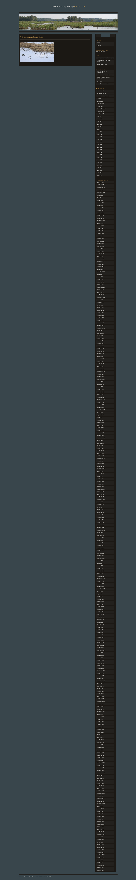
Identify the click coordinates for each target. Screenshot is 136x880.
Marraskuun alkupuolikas (103, 83)
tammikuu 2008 (100, 706)
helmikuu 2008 (100, 704)
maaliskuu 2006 (101, 762)
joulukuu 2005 (100, 770)
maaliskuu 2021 (101, 317)
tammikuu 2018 (100, 404)
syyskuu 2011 (100, 594)
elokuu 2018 (100, 387)
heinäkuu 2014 (100, 509)
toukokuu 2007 (100, 727)
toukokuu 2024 (100, 236)
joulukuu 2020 (100, 325)
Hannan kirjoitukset (101, 91)
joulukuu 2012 (100, 555)
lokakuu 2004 (100, 806)
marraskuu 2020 (101, 328)
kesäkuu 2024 (100, 233)
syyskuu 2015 (100, 473)
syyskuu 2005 (100, 778)
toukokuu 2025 (100, 208)
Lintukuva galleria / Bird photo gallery (104, 61)
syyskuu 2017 (100, 415)
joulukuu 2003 (100, 831)
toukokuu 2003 (100, 849)
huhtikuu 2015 (100, 486)
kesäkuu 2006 (100, 755)
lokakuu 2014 (100, 502)
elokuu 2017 (100, 417)
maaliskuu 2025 (101, 213)
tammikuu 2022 (100, 292)
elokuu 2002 (100, 860)
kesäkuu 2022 (100, 282)
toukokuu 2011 (100, 604)
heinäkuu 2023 (100, 251)
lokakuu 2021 (100, 300)
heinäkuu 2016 (100, 448)
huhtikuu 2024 (100, 238)
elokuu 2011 (100, 596)
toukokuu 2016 (100, 453)
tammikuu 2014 (100, 525)
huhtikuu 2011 (100, 606)
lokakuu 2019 (100, 356)
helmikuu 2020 (100, 348)
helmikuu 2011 (100, 612)
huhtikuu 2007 (100, 729)
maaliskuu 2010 (101, 640)
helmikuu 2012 (100, 581)
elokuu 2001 (100, 862)
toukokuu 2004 (100, 819)
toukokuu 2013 (100, 543)
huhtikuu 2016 (100, 456)
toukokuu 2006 (100, 757)
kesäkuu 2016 (100, 450)
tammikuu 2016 (100, 463)
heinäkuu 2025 (100, 202)
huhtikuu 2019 (100, 369)
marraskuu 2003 (101, 834)
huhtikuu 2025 (100, 210)
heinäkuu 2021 (100, 307)
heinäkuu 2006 (100, 752)
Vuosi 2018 (99, 154)
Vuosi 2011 (99, 137)
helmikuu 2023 (100, 264)
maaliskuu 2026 (101, 187)
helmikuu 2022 (100, 289)
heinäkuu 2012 (100, 568)
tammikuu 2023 (100, 266)
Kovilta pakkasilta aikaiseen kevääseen (103, 78)
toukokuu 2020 (100, 340)
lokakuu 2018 (100, 381)
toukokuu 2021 (100, 312)
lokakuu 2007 (100, 714)
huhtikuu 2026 (100, 185)
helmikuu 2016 (100, 461)
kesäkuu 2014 (100, 512)
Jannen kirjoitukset (101, 93)
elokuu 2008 (100, 688)
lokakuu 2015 (100, 471)
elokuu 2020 (100, 335)
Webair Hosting (38, 876)
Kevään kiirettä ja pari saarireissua (102, 72)
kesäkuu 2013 (100, 540)
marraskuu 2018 (101, 379)
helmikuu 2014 (100, 522)
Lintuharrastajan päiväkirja (68, 6)
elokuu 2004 (100, 811)
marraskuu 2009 (101, 650)
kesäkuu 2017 (100, 422)
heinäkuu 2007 (100, 722)
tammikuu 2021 (100, 323)
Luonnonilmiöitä (101, 103)
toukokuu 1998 (100, 870)
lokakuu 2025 (100, 195)
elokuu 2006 (100, 750)
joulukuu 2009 (100, 647)
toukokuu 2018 (100, 394)
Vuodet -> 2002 (100, 114)
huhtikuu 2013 (100, 545)
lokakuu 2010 (100, 622)
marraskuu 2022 (101, 271)
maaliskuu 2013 (101, 548)
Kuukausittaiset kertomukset (103, 96)
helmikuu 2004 (100, 826)
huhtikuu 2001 (100, 865)
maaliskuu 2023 (101, 261)
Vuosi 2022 (99, 165)
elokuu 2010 (100, 627)
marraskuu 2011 (101, 589)
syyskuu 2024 (100, 225)
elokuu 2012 (100, 566)
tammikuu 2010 (100, 645)
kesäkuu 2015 (100, 481)
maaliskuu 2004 (101, 824)
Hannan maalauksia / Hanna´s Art (105, 58)
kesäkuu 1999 (100, 867)
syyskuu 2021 (100, 302)
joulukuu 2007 (100, 709)
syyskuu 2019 (100, 358)
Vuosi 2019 (99, 157)
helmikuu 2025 (100, 215)
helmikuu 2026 (100, 190)
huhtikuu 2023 (100, 259)
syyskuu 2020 (100, 333)
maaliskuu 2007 (101, 732)
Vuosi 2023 (99, 167)
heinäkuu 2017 (100, 420)
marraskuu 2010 (101, 619)
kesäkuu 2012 (100, 571)
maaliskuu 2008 (101, 701)
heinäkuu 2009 (100, 660)
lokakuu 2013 (100, 532)
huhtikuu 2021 (100, 315)
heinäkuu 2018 (100, 389)
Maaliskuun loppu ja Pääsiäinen (104, 75)
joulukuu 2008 (100, 678)
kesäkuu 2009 (100, 663)
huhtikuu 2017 (100, 427)
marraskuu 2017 (101, 410)
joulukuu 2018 (100, 376)
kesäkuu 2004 (100, 816)
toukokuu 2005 (100, 788)
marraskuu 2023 (101, 246)
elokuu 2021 (100, 305)
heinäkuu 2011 (100, 599)
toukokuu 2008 (100, 696)
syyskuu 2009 (100, 655)
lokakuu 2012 (100, 560)
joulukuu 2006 (100, 739)
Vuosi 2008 (99, 129)
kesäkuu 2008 (100, 693)
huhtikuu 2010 (100, 637)
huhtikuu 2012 (100, 576)
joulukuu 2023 (100, 243)
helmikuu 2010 (100, 642)
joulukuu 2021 (100, 294)
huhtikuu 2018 (100, 397)
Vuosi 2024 (99, 170)
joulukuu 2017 (100, 407)
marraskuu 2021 (101, 297)
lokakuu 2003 (100, 837)
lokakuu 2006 (100, 745)
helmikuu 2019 (100, 374)
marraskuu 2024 (101, 220)
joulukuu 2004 (100, 801)
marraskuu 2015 (101, 468)
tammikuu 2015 (100, 494)
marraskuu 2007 (101, 711)
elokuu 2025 (100, 200)
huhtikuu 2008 (100, 699)
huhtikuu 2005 (100, 791)
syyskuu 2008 (100, 686)
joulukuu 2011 (100, 586)
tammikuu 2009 (100, 675)
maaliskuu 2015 (101, 489)
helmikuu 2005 (100, 796)
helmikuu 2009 (100, 673)
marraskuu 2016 (101, 438)
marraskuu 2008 (101, 681)
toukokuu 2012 (100, 573)
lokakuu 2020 (100, 330)
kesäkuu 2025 (100, 205)
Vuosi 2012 (99, 139)
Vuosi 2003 (99, 116)
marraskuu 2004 (101, 803)
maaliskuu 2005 (101, 793)
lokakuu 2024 (100, 223)
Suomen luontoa (101, 111)
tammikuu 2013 (100, 553)
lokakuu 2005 (100, 775)
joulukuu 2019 (100, 351)
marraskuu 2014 (101, 499)
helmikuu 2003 (100, 857)
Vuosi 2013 (99, 142)
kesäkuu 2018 (100, 392)
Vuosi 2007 (99, 126)
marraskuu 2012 (101, 558)
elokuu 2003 (100, 842)
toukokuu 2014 (100, 514)
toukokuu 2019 (100, 366)
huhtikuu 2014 (100, 517)
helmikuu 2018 (100, 402)
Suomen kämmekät (101, 108)
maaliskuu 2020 (101, 346)
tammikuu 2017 (100, 433)
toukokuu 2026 (100, 182)
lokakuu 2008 (100, 683)
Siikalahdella (100, 106)
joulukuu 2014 (100, 496)
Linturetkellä (100, 101)
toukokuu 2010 (100, 635)
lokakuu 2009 (100, 652)
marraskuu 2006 (101, 742)
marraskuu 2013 (101, 530)
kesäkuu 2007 (100, 724)
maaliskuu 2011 (101, 609)
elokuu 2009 (100, 658)
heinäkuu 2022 (100, 279)
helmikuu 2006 (100, 765)
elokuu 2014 (100, 507)
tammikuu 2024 (100, 241)
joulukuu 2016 (100, 435)
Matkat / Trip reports (102, 64)
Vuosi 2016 (99, 149)
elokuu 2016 (100, 445)
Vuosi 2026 (99, 175)
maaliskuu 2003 (101, 854)
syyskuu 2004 (100, 808)
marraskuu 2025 (101, 192)
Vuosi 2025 (99, 172)
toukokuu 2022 (100, 284)
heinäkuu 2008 (100, 691)
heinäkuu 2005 (100, 783)
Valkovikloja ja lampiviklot (31, 37)
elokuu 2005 (100, 780)
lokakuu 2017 (100, 412)
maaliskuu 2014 (101, 519)
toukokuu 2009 (100, 665)
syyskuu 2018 (100, 384)
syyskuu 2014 (100, 504)
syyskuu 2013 (100, 535)
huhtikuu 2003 (100, 852)
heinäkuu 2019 (100, 361)
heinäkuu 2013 (100, 537)
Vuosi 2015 (99, 147)
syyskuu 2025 (100, 197)
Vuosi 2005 (99, 121)
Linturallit (99, 98)
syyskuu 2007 (100, 716)
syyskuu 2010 (100, 624)
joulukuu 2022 (100, 269)
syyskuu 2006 (100, 747)
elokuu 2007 (100, 719)
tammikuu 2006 (100, 768)
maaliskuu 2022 (101, 287)
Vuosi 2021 (99, 162)
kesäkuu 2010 (100, 632)
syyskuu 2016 (100, 443)
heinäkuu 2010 (100, 629)
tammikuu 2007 (100, 737)
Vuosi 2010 (99, 134)
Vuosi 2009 (99, 131)
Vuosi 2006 (99, 124)
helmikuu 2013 (100, 550)
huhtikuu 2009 (100, 668)
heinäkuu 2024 (100, 231)
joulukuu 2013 (100, 527)
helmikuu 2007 (100, 734)
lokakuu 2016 (100, 440)
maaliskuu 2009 (101, 670)
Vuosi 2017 (99, 152)
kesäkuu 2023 (100, 254)
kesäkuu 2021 (100, 310)
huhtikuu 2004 (100, 821)
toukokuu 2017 (100, 425)
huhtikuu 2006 (100, 760)
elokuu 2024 (100, 228)
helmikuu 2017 (100, 430)
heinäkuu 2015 (100, 479)
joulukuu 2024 (100, 218)
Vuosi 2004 (99, 119)
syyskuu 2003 (100, 839)
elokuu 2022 (100, 277)
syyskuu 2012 (100, 563)
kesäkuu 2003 (100, 847)
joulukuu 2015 (100, 466)
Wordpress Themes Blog (29, 876)
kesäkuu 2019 (100, 364)
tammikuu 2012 (100, 583)
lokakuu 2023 (100, 248)
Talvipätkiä (99, 81)
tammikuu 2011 (100, 614)
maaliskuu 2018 (101, 399)
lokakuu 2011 (100, 591)
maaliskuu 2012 (101, 578)
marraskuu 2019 (101, 353)
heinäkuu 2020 (100, 338)
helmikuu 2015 (100, 491)
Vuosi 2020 (99, 160)
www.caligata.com (100, 51)
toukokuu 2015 (100, 484)
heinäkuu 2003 (100, 844)
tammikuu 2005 (100, 798)
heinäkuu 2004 (100, 814)
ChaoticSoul (49, 876)
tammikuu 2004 (100, 829)
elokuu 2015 (100, 476)
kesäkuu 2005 (100, 785)
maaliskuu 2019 (101, 371)
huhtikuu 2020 (100, 343)
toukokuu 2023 (100, 256)
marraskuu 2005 (101, 773)
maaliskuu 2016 (101, 458)
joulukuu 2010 (100, 617)
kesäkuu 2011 (100, 601)
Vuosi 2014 (99, 144)
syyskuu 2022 (100, 274)
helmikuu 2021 (100, 320)
